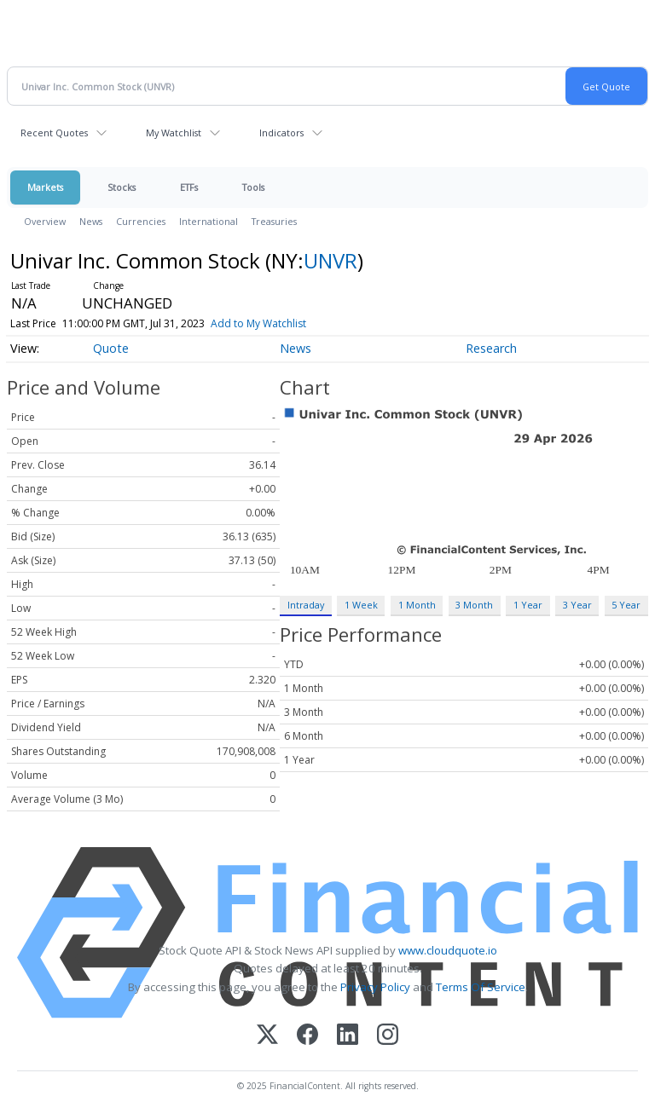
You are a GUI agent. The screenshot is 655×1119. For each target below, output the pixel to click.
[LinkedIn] (347, 1036)
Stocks (121, 187)
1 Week (361, 604)
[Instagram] (387, 1036)
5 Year (626, 604)
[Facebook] (307, 1036)
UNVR (330, 260)
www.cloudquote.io (447, 950)
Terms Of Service (480, 987)
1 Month (417, 604)
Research (491, 348)
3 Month (474, 604)
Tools (253, 187)
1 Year (527, 604)
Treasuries (274, 221)
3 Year (577, 604)
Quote (111, 348)
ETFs (189, 187)
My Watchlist (173, 132)
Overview (45, 221)
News (90, 221)
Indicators (281, 132)
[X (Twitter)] (267, 1036)
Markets (45, 187)
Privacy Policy (375, 987)
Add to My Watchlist (258, 323)
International (208, 221)
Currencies (140, 221)
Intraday (305, 604)
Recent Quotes (54, 132)
